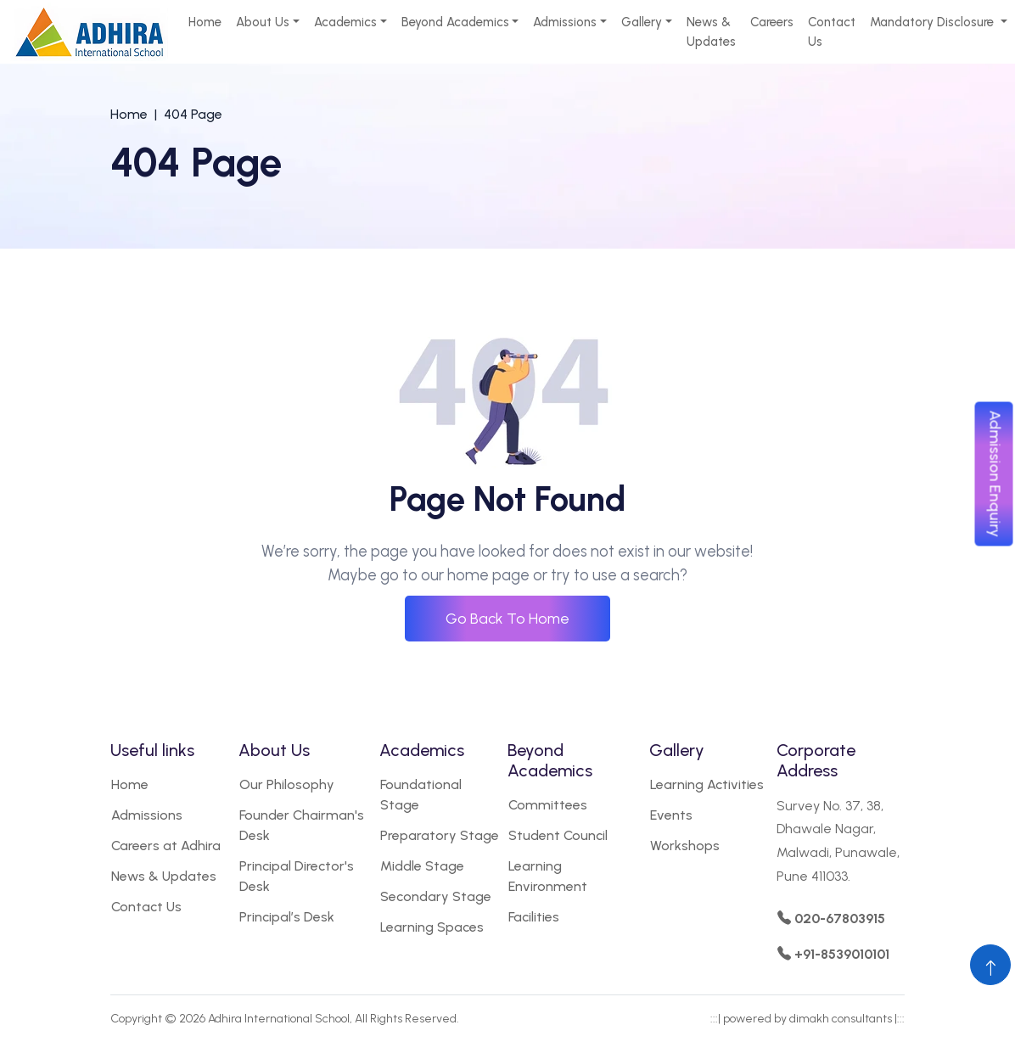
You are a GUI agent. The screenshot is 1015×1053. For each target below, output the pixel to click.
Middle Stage (422, 866)
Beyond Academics (455, 22)
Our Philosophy (286, 784)
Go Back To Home (507, 618)
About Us (262, 22)
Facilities (533, 917)
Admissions (565, 22)
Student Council (558, 835)
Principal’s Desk (286, 917)
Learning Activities (707, 784)
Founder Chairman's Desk (301, 825)
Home (205, 22)
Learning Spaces (432, 927)
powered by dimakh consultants (807, 1018)
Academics (345, 22)
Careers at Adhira (166, 845)
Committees (547, 805)
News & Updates (711, 31)
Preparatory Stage (439, 835)
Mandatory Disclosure (933, 22)
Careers (771, 22)
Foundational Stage (421, 794)
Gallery (641, 22)
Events (671, 815)
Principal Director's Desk (296, 876)
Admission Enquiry (995, 473)
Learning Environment (547, 876)
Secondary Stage (435, 896)
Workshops (685, 845)
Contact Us (831, 31)
